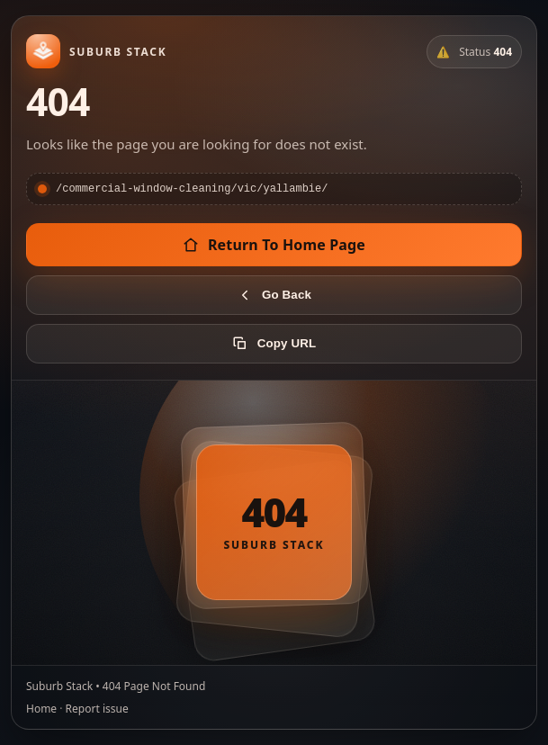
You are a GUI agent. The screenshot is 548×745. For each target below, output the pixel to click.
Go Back (274, 296)
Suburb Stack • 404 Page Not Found (115, 687)
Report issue (97, 709)
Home (41, 709)
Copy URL (274, 345)
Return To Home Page (274, 246)
